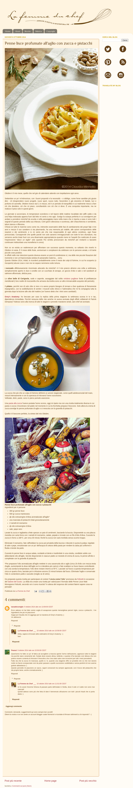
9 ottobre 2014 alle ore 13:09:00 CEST (38, 607)
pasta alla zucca (15, 403)
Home (7, 31)
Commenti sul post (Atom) (22, 786)
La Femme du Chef (22, 591)
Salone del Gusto (15, 582)
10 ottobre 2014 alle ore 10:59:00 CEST (51, 631)
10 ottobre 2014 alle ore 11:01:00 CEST (51, 684)
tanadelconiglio (17, 607)
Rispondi (14, 621)
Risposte (17, 626)
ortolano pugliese (71, 278)
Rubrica (38, 31)
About (17, 31)
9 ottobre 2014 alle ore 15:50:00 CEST (32, 650)
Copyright (50, 31)
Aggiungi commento (14, 706)
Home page (50, 780)
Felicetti (80, 579)
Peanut (14, 650)
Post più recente (13, 780)
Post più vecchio (87, 780)
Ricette (28, 31)
